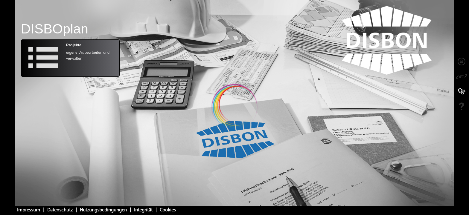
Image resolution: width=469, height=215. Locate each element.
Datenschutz (60, 210)
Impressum (28, 210)
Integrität (143, 210)
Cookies (168, 210)
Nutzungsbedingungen (103, 210)
